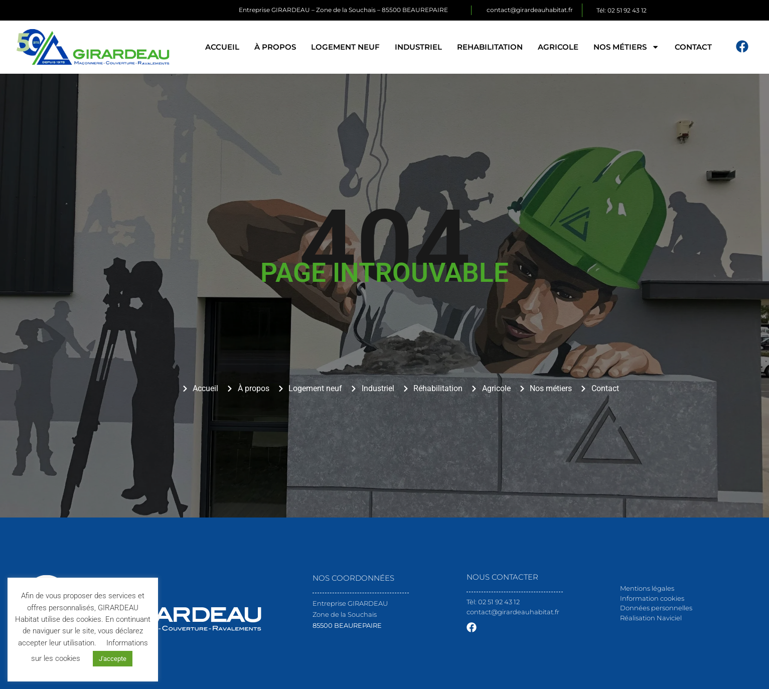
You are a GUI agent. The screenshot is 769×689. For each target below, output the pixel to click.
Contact (693, 47)
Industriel (418, 47)
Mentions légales (647, 588)
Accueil (222, 47)
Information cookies (652, 598)
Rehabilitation (490, 47)
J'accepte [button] (112, 658)
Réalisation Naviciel (651, 618)
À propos (275, 47)
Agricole (558, 47)
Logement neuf (345, 47)
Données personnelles (656, 608)
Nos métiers (626, 47)
